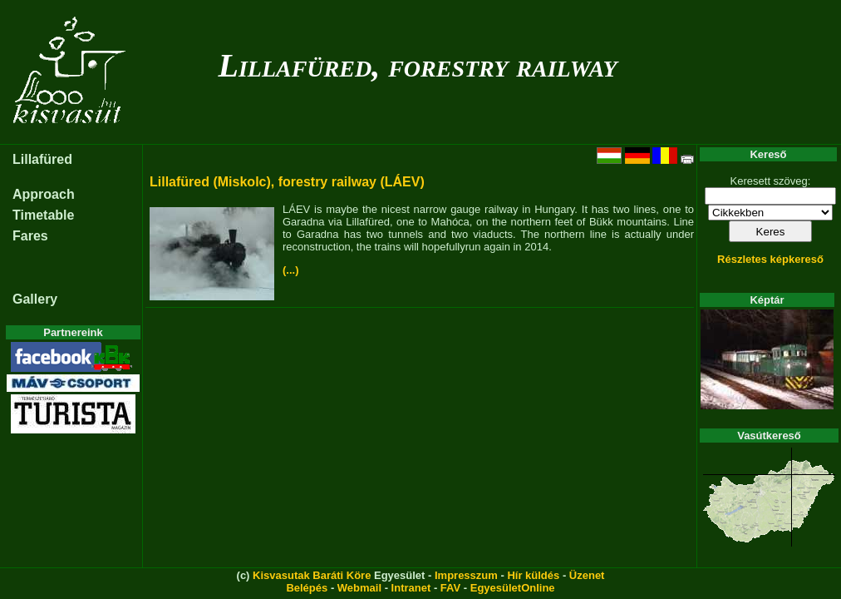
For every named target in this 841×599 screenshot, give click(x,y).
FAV (450, 588)
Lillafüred (42, 159)
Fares (30, 236)
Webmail (359, 588)
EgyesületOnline (512, 588)
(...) (291, 270)
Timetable (43, 215)
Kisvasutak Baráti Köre (312, 575)
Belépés (306, 588)
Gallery (34, 299)
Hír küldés (533, 575)
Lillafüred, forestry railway (417, 65)
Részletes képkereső (770, 259)
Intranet (411, 588)
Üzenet (587, 575)
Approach (43, 194)
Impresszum (466, 575)
